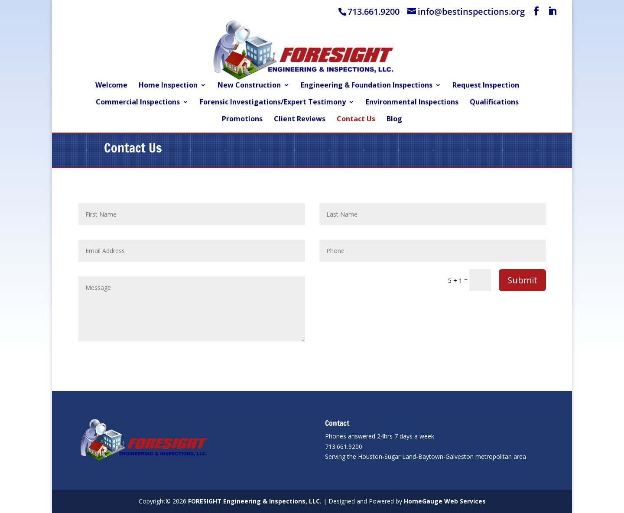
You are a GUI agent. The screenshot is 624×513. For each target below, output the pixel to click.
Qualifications (494, 103)
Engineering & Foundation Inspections (366, 86)
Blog (394, 119)
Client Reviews (299, 119)
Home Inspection (168, 86)
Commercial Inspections (138, 103)
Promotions (242, 119)
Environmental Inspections (412, 103)
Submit (522, 280)
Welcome (111, 86)
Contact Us (356, 119)
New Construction (249, 86)
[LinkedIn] (552, 11)
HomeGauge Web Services (445, 501)
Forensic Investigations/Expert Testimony (273, 103)
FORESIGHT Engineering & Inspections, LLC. (255, 501)
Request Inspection (485, 86)
